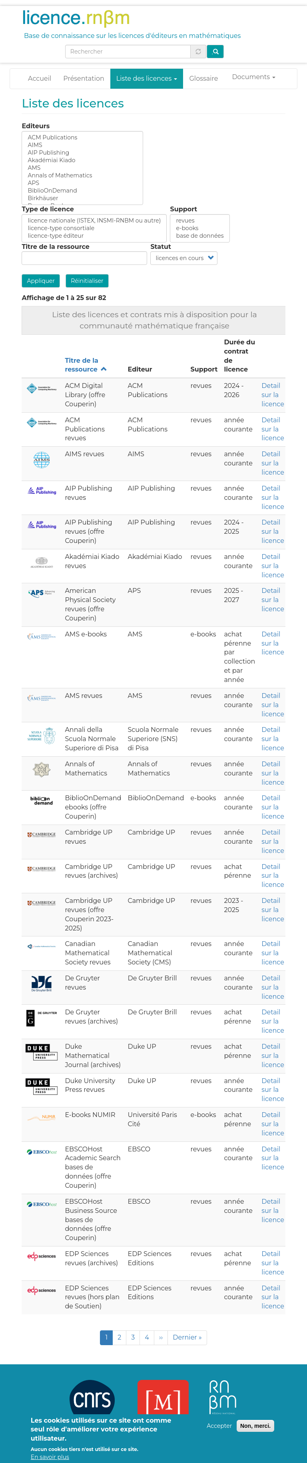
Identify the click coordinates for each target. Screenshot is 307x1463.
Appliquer (41, 280)
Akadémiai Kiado (82, 160)
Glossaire (203, 78)
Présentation (83, 78)
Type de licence (48, 209)
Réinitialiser (87, 280)
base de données (199, 236)
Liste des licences (146, 78)
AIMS (82, 145)
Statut (160, 246)
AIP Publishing (82, 153)
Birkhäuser (82, 198)
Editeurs (36, 126)
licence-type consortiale (94, 228)
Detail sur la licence (272, 395)
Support (183, 209)
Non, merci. (255, 1431)
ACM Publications (82, 137)
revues (199, 221)
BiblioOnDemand (82, 191)
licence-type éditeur (94, 236)
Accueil (39, 78)
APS (82, 183)
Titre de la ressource (55, 246)
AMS (82, 168)
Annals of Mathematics (82, 175)
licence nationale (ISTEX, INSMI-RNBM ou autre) (94, 221)
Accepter (219, 1431)
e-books (199, 228)
